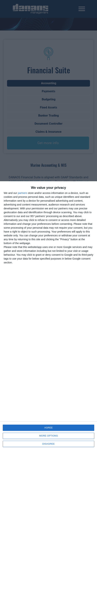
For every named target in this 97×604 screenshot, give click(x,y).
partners (22, 193)
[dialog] (48, 392)
